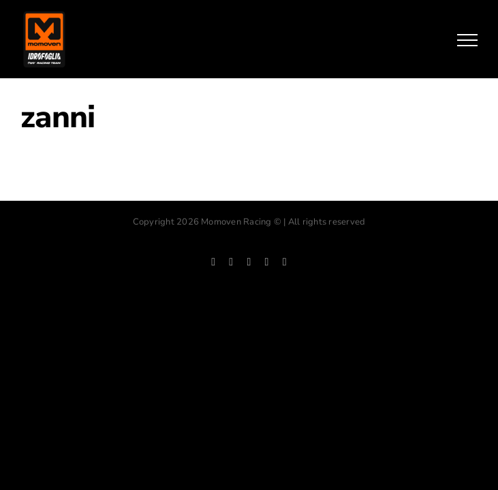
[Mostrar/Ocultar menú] (467, 40)
